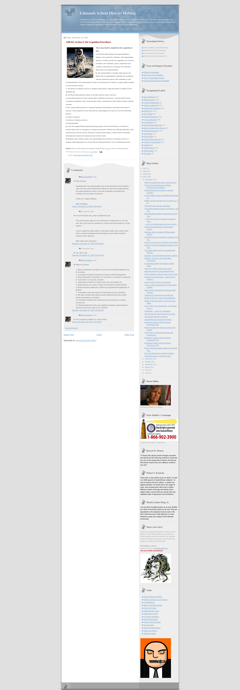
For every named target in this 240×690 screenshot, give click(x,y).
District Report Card (151, 611)
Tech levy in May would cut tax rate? (158, 268)
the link (108, 148)
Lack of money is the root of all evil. (157, 282)
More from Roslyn (150, 631)
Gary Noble (148, 114)
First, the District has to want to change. (159, 353)
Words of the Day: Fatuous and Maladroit (159, 298)
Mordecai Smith (150, 633)
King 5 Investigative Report (154, 78)
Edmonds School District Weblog (108, 13)
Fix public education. (151, 617)
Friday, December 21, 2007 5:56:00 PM (87, 206)
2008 (145, 174)
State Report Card (151, 614)
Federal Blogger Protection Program (158, 319)
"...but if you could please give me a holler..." (161, 224)
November (149, 359)
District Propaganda (151, 72)
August (148, 367)
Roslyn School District (152, 628)
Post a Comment (71, 328)
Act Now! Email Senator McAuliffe (156, 81)
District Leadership (151, 105)
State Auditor (149, 151)
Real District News (151, 619)
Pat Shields (148, 134)
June (147, 373)
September (149, 364)
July (146, 370)
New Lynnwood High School (154, 128)
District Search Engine (152, 622)
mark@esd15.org (161, 548)
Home (99, 335)
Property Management (152, 139)
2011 (145, 168)
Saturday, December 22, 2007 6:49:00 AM (88, 244)
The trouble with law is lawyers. (156, 317)
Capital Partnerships (151, 103)
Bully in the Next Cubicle (153, 605)
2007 (145, 177)
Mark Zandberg (87, 177)
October (148, 362)
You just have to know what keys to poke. (159, 314)
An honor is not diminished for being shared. (161, 255)
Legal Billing (148, 122)
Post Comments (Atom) (86, 340)
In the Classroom (150, 120)
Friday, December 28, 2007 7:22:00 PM (87, 322)
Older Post (129, 335)
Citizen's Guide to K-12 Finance (156, 600)
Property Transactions (152, 142)
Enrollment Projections (152, 108)
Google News (149, 625)
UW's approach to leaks (153, 597)
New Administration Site (83, 155)
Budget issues (149, 100)
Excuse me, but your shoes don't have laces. (161, 242)
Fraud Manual (149, 602)
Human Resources (151, 117)
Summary (147, 153)
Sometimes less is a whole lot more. (157, 356)
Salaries (147, 145)
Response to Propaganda (153, 75)
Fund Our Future (150, 608)
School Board (149, 148)
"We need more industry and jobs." (157, 206)
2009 (145, 171)
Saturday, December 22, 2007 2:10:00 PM (88, 255)
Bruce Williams (149, 97)
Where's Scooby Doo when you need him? (160, 182)
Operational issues (151, 131)
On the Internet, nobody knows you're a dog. (161, 274)
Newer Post (69, 335)
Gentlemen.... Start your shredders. (157, 311)
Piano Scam (148, 136)
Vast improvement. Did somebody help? (159, 271)
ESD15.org (148, 111)
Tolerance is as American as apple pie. (158, 295)
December (149, 179)
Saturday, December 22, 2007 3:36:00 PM (88, 310)
